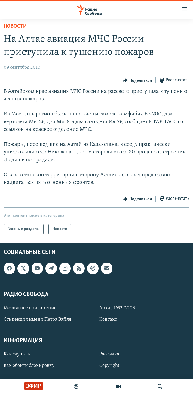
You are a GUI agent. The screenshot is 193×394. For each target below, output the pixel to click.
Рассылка (109, 354)
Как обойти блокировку (29, 366)
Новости (15, 26)
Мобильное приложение (30, 308)
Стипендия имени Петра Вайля (37, 319)
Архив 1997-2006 (117, 308)
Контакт (108, 319)
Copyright (109, 366)
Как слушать (17, 354)
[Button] (137, 80)
